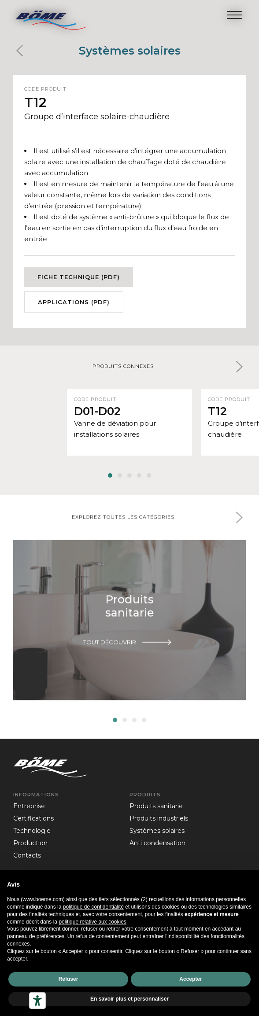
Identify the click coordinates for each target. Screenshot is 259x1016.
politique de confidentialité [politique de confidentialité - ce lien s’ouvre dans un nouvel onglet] (93, 907)
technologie (32, 831)
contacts (27, 855)
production (30, 843)
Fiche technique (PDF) (78, 276)
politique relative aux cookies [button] (92, 922)
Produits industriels (159, 818)
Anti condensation (157, 843)
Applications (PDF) (74, 302)
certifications (33, 818)
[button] (239, 366)
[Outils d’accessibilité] (37, 1000)
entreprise (29, 806)
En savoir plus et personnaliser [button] (129, 999)
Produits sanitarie (156, 806)
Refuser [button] (68, 979)
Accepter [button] (190, 979)
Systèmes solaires (130, 50)
